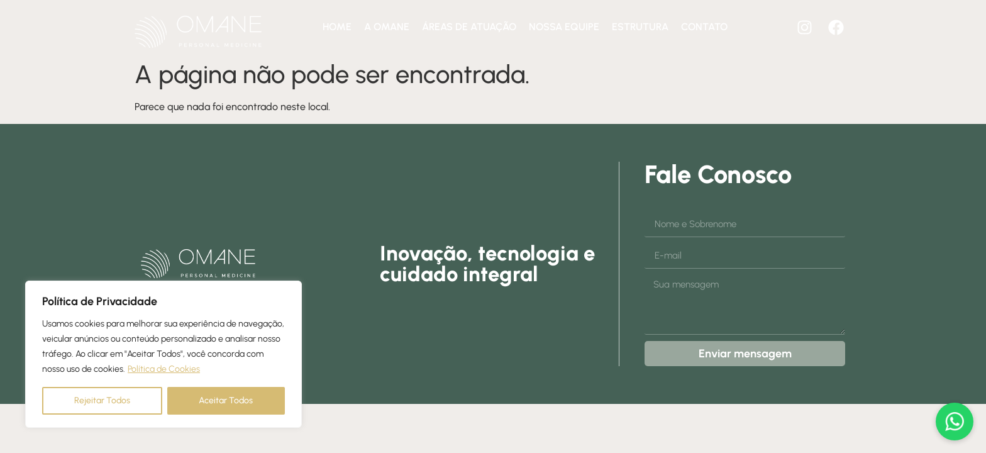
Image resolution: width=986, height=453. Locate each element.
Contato (704, 27)
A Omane (386, 27)
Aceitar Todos (226, 400)
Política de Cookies (164, 369)
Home (337, 27)
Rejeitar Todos (102, 400)
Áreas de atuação (469, 27)
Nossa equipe (564, 27)
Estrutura (640, 27)
